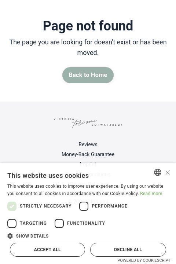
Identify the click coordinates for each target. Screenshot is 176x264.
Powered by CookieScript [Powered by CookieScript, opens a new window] (143, 260)
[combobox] (157, 172)
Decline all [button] (128, 249)
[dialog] (88, 213)
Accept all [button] (47, 249)
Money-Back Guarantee (88, 154)
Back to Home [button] (88, 75)
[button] (88, 236)
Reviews (87, 144)
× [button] (167, 172)
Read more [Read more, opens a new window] (151, 193)
